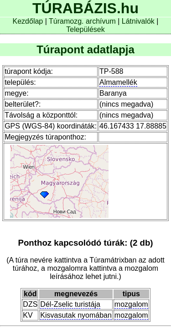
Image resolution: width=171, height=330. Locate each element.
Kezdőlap (29, 21)
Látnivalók (139, 21)
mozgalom (131, 304)
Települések (85, 29)
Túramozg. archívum (82, 21)
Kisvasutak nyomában (76, 315)
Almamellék (118, 82)
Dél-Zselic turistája (70, 304)
